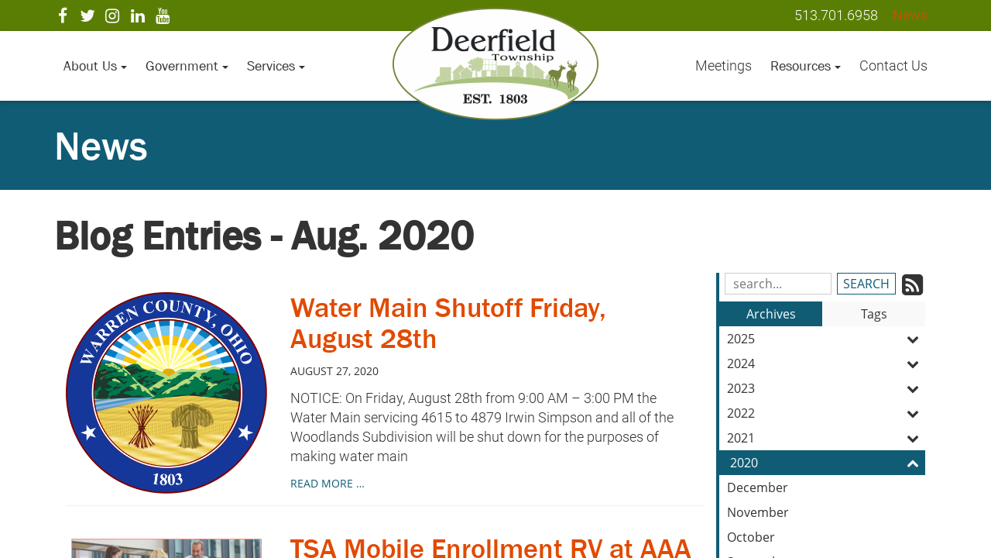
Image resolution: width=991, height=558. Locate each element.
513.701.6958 (836, 15)
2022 (826, 413)
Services (276, 66)
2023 (826, 388)
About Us (95, 66)
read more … (327, 483)
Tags (874, 313)
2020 (827, 462)
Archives (771, 313)
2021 (826, 437)
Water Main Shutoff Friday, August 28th (448, 322)
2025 (826, 338)
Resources (805, 66)
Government (187, 66)
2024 (826, 363)
